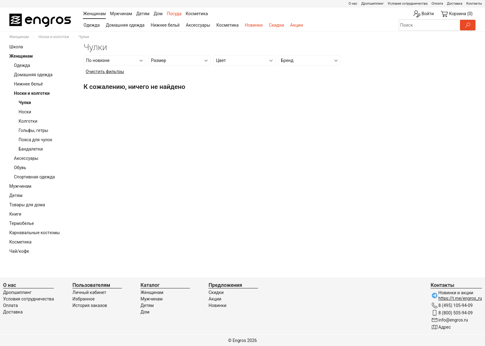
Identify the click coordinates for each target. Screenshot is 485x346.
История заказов (89, 305)
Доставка (454, 4)
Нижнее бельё (165, 25)
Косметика (228, 25)
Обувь (20, 167)
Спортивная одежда (34, 176)
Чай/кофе (19, 251)
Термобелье (21, 223)
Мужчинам (20, 186)
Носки (25, 111)
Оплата (437, 4)
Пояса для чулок (35, 139)
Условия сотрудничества (407, 4)
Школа (16, 46)
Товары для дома (27, 204)
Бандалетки (31, 149)
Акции (296, 25)
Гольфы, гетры (33, 130)
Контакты (474, 4)
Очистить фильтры (105, 71)
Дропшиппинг (372, 4)
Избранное (83, 298)
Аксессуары (198, 25)
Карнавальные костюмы (34, 232)
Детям (16, 195)
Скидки (276, 25)
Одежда (92, 25)
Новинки (254, 25)
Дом (144, 311)
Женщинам (19, 37)
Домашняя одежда (125, 25)
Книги (15, 214)
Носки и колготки (53, 37)
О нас (353, 4)
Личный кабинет (89, 292)
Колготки (28, 121)
